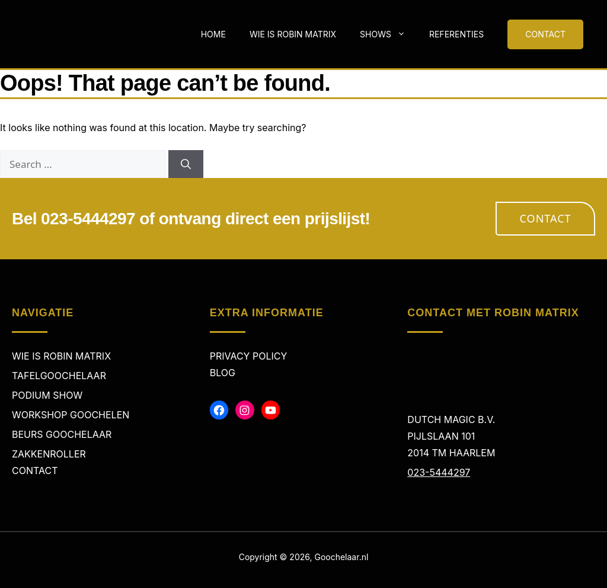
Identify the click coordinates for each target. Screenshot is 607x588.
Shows (388, 34)
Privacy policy (248, 356)
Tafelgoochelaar (59, 376)
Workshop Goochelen (70, 415)
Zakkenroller (49, 454)
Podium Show (47, 395)
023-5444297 (438, 472)
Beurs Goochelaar (61, 434)
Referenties (456, 34)
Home (213, 34)
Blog (222, 373)
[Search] (185, 164)
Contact (545, 218)
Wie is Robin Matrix (293, 34)
